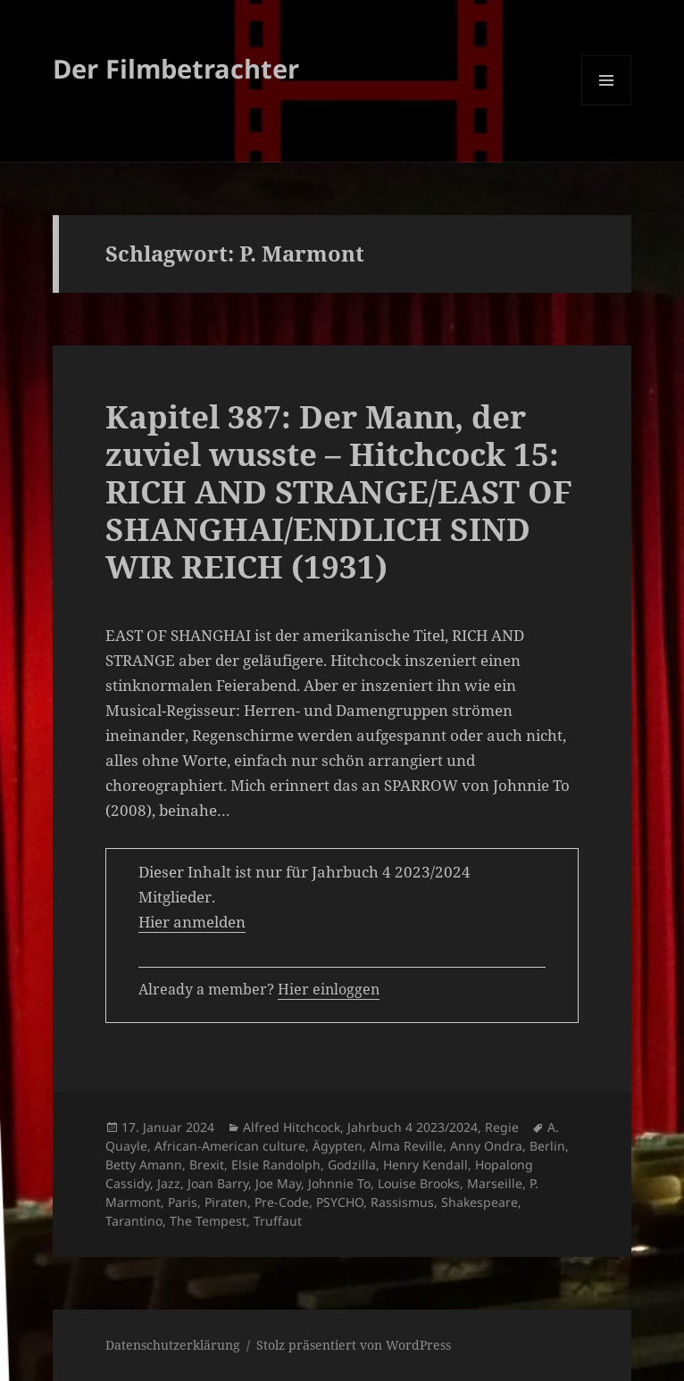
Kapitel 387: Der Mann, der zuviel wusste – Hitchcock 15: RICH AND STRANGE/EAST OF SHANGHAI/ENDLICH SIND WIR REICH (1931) (338, 491)
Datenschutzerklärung (172, 1344)
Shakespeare (479, 1202)
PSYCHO (339, 1202)
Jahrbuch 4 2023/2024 (412, 1127)
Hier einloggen (329, 989)
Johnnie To (339, 1183)
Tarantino (134, 1220)
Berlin (547, 1145)
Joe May (278, 1183)
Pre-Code (281, 1202)
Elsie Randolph (276, 1164)
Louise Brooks (419, 1183)
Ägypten (338, 1145)
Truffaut (278, 1220)
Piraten (225, 1202)
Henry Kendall (425, 1164)
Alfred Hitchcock (291, 1127)
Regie (502, 1127)
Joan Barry (218, 1183)
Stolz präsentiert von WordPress (353, 1344)
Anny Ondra (486, 1145)
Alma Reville (406, 1145)
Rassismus (402, 1202)
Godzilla (352, 1164)
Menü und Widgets (606, 104)
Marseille (494, 1183)
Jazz (168, 1183)
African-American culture (229, 1145)
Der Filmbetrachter (176, 68)
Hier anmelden (192, 921)
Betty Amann (143, 1164)
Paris (182, 1202)
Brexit (206, 1164)
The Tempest (208, 1220)
